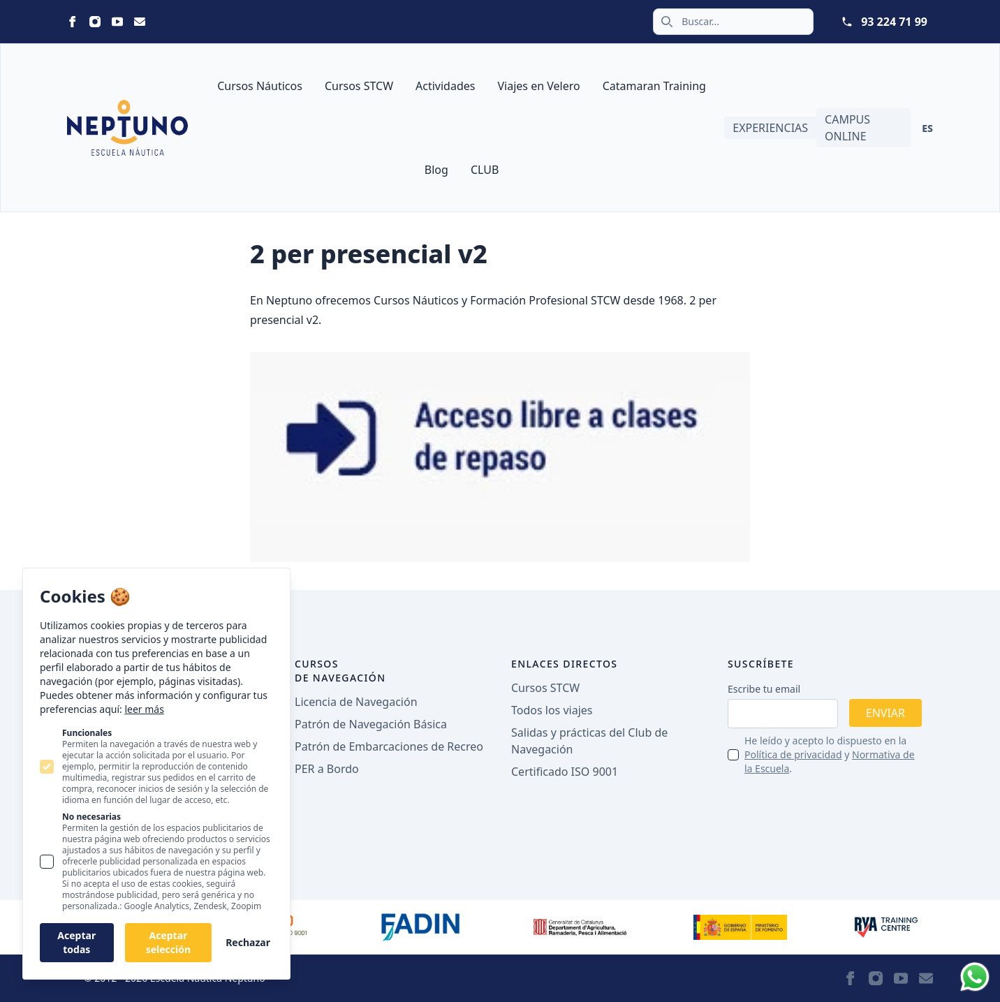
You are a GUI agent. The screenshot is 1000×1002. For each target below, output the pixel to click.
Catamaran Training (654, 86)
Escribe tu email (764, 688)
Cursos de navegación (340, 670)
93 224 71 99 (894, 21)
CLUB (485, 169)
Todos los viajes (551, 710)
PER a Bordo (327, 768)
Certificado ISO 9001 (564, 771)
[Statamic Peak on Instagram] (95, 21)
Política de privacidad (793, 754)
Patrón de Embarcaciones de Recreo (389, 746)
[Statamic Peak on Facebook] (72, 21)
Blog (436, 169)
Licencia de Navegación (356, 701)
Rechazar (248, 942)
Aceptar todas (76, 942)
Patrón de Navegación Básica (371, 724)
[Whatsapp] (975, 977)
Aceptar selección (168, 942)
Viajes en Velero (538, 86)
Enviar (885, 713)
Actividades (445, 86)
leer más (143, 709)
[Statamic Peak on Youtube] (117, 21)
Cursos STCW (359, 86)
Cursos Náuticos (259, 86)
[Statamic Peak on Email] (139, 21)
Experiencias (770, 127)
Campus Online (847, 128)
